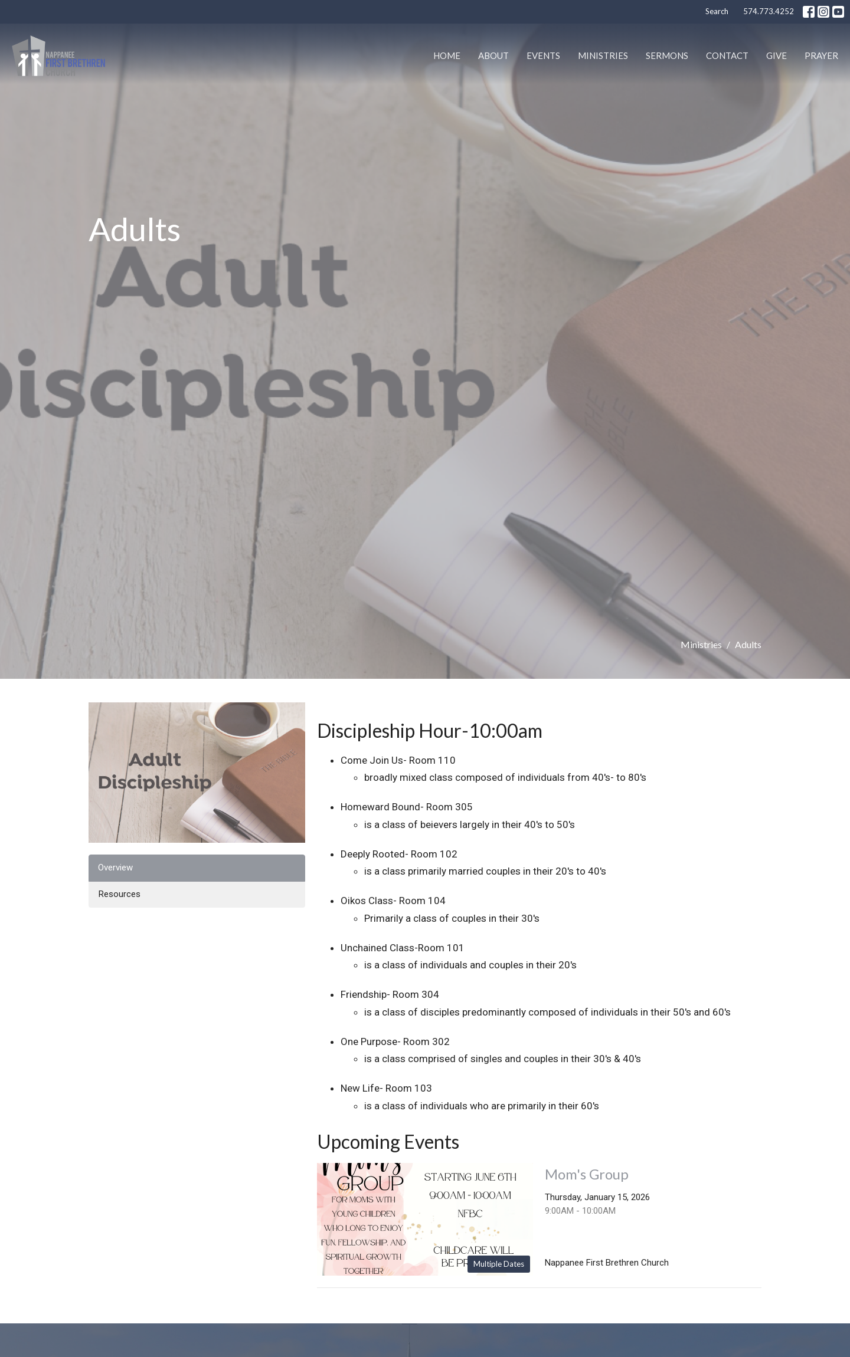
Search (716, 11)
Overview (115, 867)
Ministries (603, 55)
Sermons (667, 55)
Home (446, 55)
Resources (119, 894)
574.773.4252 (768, 11)
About (493, 55)
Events (543, 55)
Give (776, 55)
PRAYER (821, 55)
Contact (727, 55)
